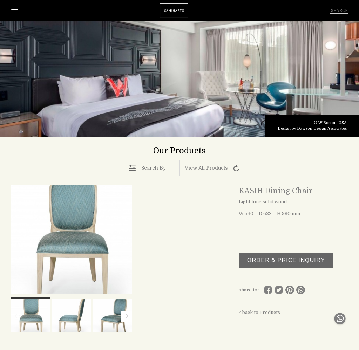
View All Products (212, 168)
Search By (147, 168)
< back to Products (259, 312)
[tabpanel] (179, 79)
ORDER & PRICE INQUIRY (286, 260)
